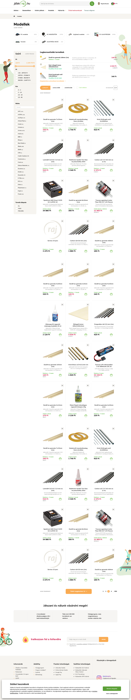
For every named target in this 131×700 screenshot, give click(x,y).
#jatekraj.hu (107, 676)
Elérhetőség (38, 675)
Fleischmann (21, 188)
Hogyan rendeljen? (40, 670)
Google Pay (58, 672)
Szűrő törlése (29, 54)
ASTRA (20, 114)
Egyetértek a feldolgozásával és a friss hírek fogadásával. (87, 645)
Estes (19, 184)
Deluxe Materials (22, 165)
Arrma (20, 130)
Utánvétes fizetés (60, 668)
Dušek (20, 172)
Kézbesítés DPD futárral (82, 676)
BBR (19, 137)
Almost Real (21, 121)
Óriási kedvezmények (75, 10)
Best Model (21, 143)
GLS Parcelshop (79, 674)
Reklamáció (18, 672)
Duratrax (20, 169)
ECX (19, 181)
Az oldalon (109, 87)
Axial (19, 134)
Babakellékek (27, 10)
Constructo (21, 159)
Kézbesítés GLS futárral (82, 668)
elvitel (104, 639)
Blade (20, 146)
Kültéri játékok (40, 10)
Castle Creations (22, 156)
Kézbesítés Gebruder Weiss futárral (81, 671)
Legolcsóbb (56, 87)
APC (19, 111)
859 (115, 591)
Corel (19, 162)
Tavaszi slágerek (89, 10)
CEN (19, 153)
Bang (19, 140)
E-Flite (20, 178)
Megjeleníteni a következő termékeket (53, 81)
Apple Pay (58, 675)
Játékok (17, 10)
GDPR (17, 678)
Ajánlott (45, 87)
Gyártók (37, 672)
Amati (19, 124)
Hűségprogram (39, 668)
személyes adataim (82, 644)
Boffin (19, 149)
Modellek (52, 10)
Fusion (20, 194)
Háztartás (62, 10)
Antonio (20, 127)
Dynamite (20, 175)
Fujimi (19, 191)
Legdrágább (68, 87)
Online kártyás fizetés (61, 670)
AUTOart (20, 118)
